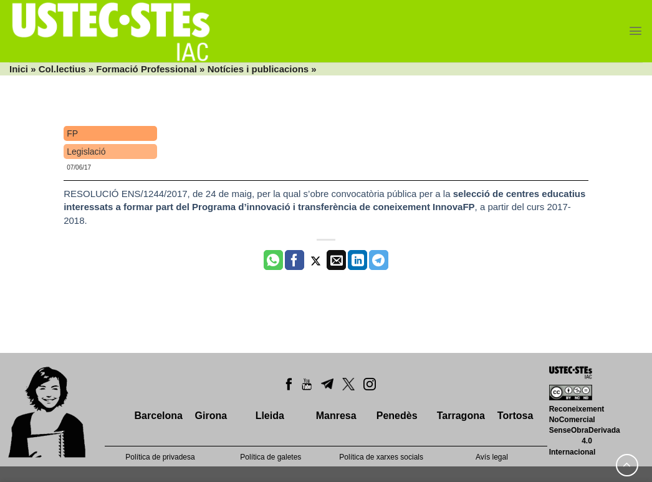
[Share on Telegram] (378, 260)
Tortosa (515, 415)
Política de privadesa (159, 457)
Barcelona (159, 415)
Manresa (336, 415)
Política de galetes (270, 457)
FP (72, 133)
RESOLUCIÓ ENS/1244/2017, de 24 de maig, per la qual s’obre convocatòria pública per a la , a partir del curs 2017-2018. (324, 207)
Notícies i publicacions (258, 69)
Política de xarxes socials (381, 457)
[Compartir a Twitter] (315, 260)
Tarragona (461, 415)
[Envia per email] (336, 260)
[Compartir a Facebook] (294, 260)
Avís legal (492, 457)
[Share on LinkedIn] (357, 260)
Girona (211, 415)
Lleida (270, 415)
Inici (18, 69)
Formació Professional (146, 69)
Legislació (86, 152)
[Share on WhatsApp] (273, 260)
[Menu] (635, 31)
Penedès (397, 415)
